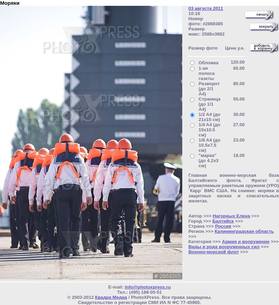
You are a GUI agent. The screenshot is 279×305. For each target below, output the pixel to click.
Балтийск (223, 221)
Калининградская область (244, 231)
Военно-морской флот (213, 251)
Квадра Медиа (111, 297)
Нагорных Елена (231, 215)
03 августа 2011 (205, 8)
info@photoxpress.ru (148, 287)
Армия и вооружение (245, 241)
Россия (223, 226)
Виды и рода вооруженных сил (224, 246)
